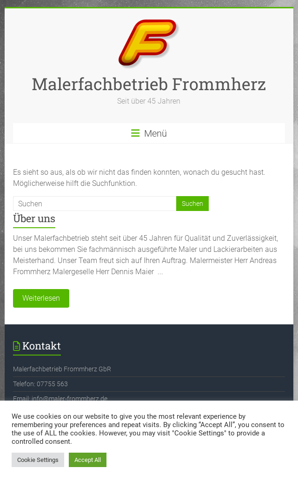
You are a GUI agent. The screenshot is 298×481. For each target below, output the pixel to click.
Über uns (34, 218)
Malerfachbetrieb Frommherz (149, 83)
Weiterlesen (41, 298)
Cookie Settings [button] (38, 459)
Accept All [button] (87, 459)
